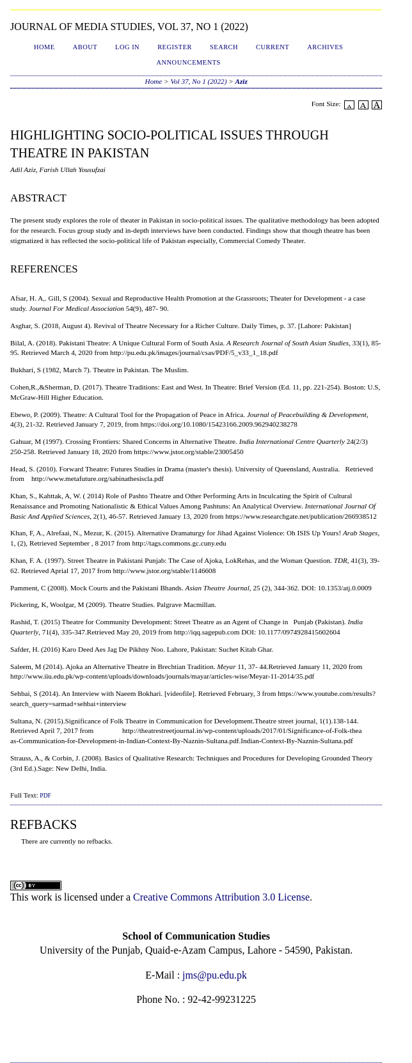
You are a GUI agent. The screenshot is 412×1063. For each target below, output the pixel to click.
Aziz (241, 81)
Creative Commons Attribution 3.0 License (221, 897)
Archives (325, 47)
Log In (127, 47)
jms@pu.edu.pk (214, 975)
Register (174, 47)
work (41, 897)
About (85, 47)
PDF (45, 795)
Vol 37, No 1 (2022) (198, 81)
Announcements (189, 62)
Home (44, 47)
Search (224, 47)
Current (272, 47)
